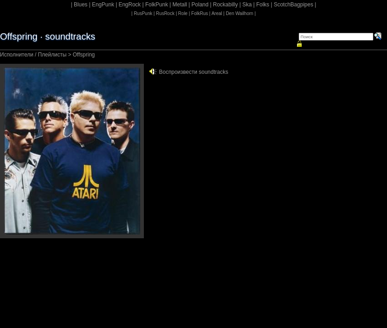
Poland (200, 4)
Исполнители (16, 54)
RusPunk (143, 13)
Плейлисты (52, 54)
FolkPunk (156, 4)
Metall (180, 4)
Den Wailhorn (239, 13)
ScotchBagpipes (293, 4)
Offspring (84, 54)
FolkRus (199, 13)
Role (183, 13)
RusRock (165, 13)
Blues (80, 4)
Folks (263, 4)
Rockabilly (225, 4)
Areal (216, 13)
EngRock (129, 4)
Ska (247, 4)
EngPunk (103, 4)
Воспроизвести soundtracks (193, 72)
